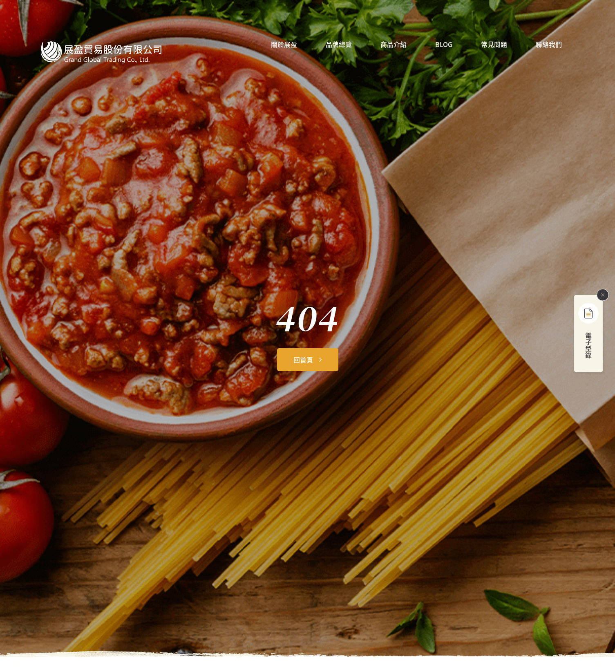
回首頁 (303, 359)
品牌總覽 (339, 45)
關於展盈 (284, 45)
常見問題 (494, 45)
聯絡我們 (549, 45)
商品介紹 (393, 45)
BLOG (443, 45)
